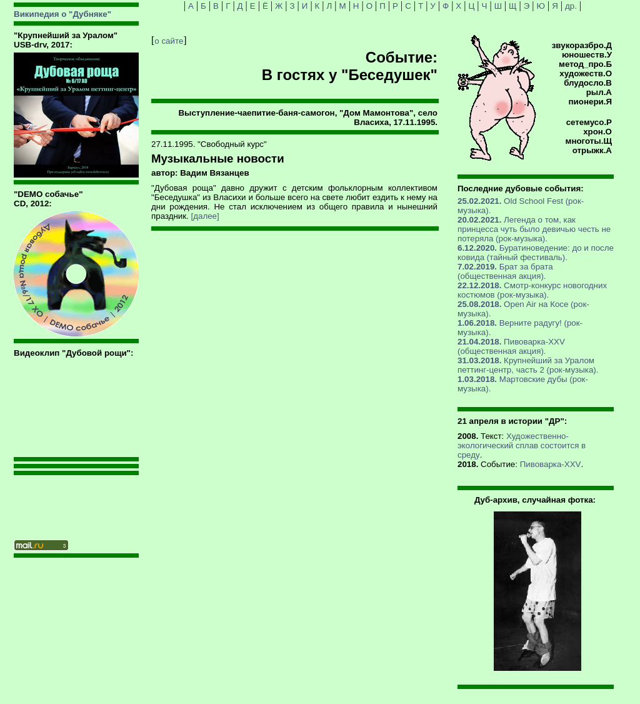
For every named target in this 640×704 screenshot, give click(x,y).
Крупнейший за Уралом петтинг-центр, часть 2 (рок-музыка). (528, 365)
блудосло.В (588, 83)
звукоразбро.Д (582, 45)
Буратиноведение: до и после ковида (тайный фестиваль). (536, 252)
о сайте (168, 41)
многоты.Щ (589, 141)
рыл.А (599, 92)
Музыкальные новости (217, 158)
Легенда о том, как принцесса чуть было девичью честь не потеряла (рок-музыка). (534, 229)
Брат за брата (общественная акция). (505, 271)
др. (571, 6)
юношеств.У (587, 54)
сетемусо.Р (589, 122)
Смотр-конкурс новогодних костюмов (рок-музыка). (532, 290)
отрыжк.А (592, 150)
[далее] (205, 216)
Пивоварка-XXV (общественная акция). (511, 346)
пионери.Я (590, 101)
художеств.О (585, 73)
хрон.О (597, 131)
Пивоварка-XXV (550, 464)
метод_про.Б (585, 64)
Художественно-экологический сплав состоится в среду (522, 445)
